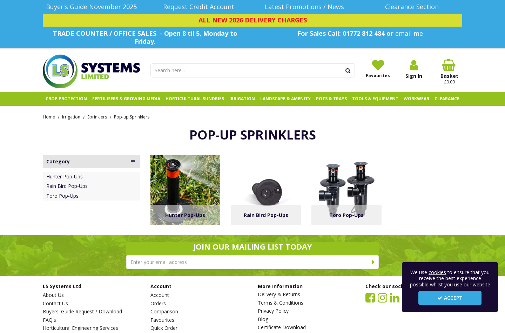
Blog (263, 319)
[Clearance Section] (414, 7)
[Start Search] (348, 70)
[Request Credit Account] (199, 7)
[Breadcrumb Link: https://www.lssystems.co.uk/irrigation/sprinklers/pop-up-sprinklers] (131, 116)
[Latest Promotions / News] (306, 7)
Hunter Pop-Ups (64, 177)
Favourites (162, 320)
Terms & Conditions (280, 303)
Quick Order (163, 328)
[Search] (246, 70)
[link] (370, 297)
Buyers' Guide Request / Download (82, 311)
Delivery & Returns (279, 294)
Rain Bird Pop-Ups (67, 186)
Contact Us (55, 303)
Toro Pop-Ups (62, 196)
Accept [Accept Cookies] (450, 297)
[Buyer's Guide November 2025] (91, 7)
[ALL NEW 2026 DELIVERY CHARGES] (252, 20)
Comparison (164, 311)
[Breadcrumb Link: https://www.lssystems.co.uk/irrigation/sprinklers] (97, 116)
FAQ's (49, 320)
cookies (437, 272)
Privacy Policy (273, 311)
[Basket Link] (449, 71)
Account (159, 295)
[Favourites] (378, 68)
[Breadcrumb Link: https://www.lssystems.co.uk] (49, 116)
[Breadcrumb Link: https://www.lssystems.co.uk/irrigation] (71, 116)
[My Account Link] (413, 69)
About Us (53, 295)
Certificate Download (282, 327)
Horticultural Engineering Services (80, 328)
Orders (158, 303)
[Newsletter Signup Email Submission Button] (373, 262)
